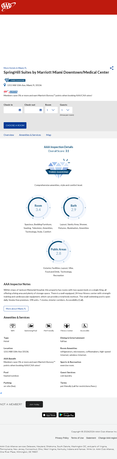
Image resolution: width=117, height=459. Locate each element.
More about (16, 308)
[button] (103, 68)
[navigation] (58, 7)
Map (48, 134)
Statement (91, 438)
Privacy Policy (62, 438)
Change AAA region (107, 438)
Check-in (8, 104)
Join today (34, 404)
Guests (63, 104)
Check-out (29, 104)
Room (48, 104)
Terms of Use (77, 438)
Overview (9, 134)
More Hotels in (15, 68)
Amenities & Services (30, 134)
